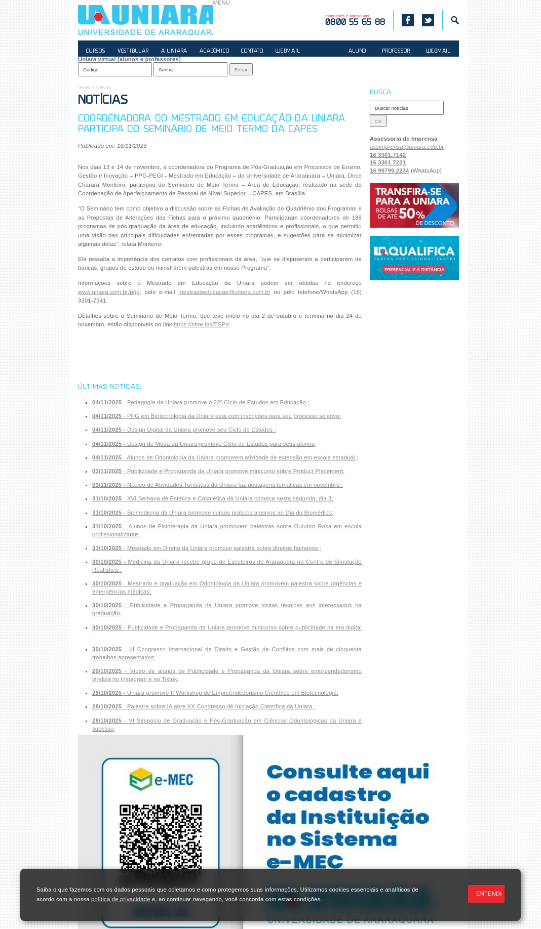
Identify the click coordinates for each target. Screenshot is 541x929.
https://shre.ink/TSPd (201, 324)
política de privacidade (120, 899)
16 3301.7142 (388, 155)
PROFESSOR (396, 51)
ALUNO (357, 51)
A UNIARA (174, 51)
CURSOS (95, 51)
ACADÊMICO (214, 51)
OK (378, 121)
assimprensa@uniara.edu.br (407, 147)
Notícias (103, 87)
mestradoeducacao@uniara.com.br (224, 292)
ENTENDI (489, 894)
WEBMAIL (288, 51)
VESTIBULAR (133, 51)
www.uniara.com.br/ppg (109, 292)
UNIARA (145, 20)
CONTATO (252, 51)
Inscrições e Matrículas (355, 20)
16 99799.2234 (389, 170)
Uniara (84, 87)
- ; (201, 402)
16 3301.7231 (388, 162)
